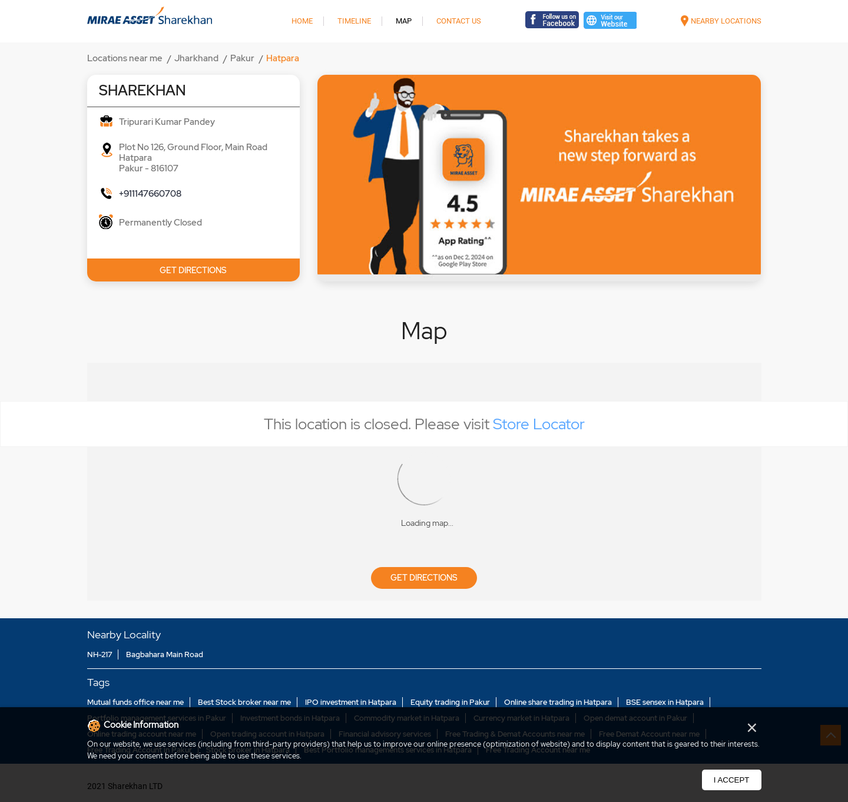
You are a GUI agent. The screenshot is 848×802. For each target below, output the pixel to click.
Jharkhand (196, 58)
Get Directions (424, 577)
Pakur (242, 58)
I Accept (732, 780)
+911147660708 (150, 194)
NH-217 (99, 654)
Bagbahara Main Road (164, 654)
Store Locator (539, 424)
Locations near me (125, 58)
